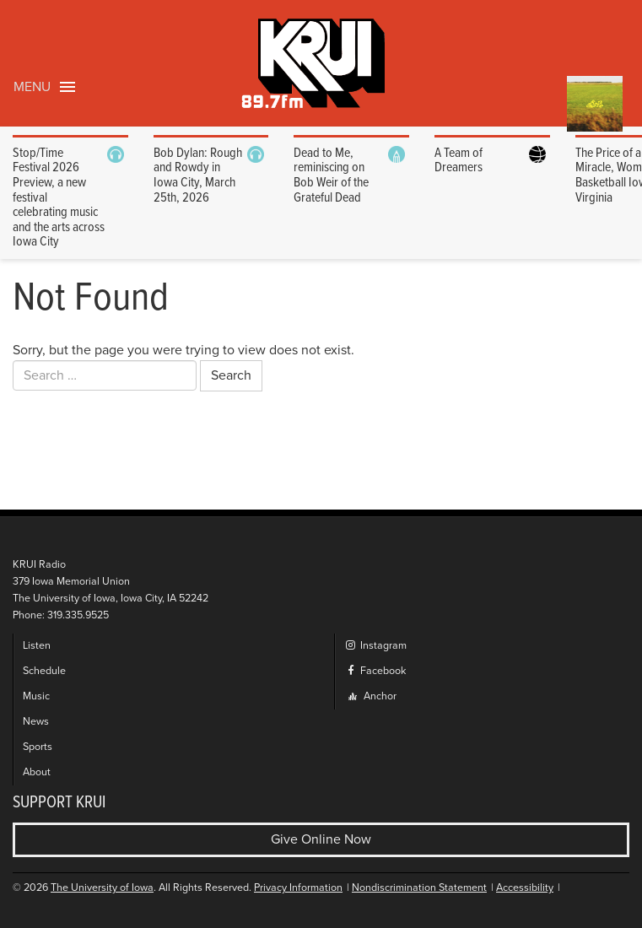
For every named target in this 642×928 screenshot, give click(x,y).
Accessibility (524, 888)
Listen (37, 645)
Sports (37, 747)
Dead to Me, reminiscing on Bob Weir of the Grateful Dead (331, 175)
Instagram (375, 645)
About (37, 772)
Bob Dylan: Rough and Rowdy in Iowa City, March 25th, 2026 (198, 175)
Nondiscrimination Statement (419, 888)
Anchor (372, 696)
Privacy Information (298, 888)
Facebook (375, 671)
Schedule (44, 671)
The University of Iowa (102, 888)
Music (36, 696)
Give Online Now (321, 839)
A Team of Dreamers (458, 160)
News (36, 721)
